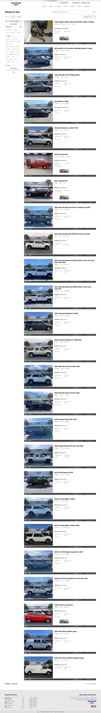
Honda (17, 46)
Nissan (16, 54)
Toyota (7, 61)
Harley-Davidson (10, 46)
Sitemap (79, 698)
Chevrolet (13, 41)
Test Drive (77, 43)
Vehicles (13, 32)
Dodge (18, 41)
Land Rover (12, 51)
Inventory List (73, 698)
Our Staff (79, 6)
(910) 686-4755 (10, 705)
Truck (7, 32)
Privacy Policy (86, 698)
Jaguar (13, 49)
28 (26, 255)
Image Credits (93, 698)
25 (26, 493)
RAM (13, 56)
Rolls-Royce (9, 59)
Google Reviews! (52, 0)
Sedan (15, 29)
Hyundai (8, 49)
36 (26, 175)
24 (26, 149)
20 (26, 308)
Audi (12, 39)
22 (26, 228)
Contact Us (72, 6)
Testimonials (87, 6)
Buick (7, 41)
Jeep (18, 49)
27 (26, 43)
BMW (16, 39)
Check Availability (89, 43)
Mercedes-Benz (10, 54)
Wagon (18, 32)
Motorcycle (9, 29)
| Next (19, 16)
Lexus (17, 51)
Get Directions (10, 703)
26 (26, 69)
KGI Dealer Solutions (45, 711)
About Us (65, 6)
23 (26, 334)
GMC (11, 44)
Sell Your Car (58, 6)
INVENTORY (44, 6)
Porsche (8, 56)
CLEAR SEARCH (13, 24)
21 (26, 96)
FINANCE (50, 6)
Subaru (15, 59)
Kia (7, 51)
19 (26, 467)
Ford (7, 44)
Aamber (8, 39)
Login (38, 711)
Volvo (12, 61)
